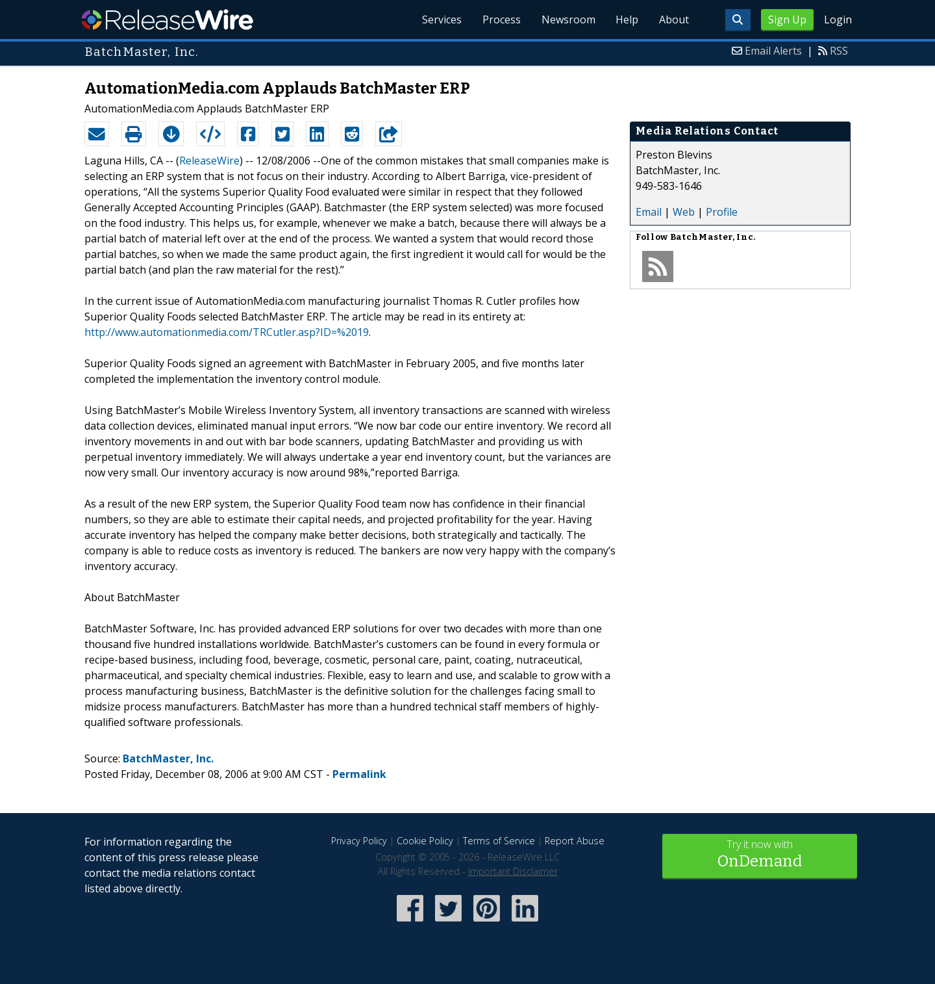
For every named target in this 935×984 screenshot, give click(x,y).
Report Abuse (575, 841)
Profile (722, 212)
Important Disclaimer (513, 871)
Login (838, 19)
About (674, 19)
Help (627, 19)
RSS (839, 51)
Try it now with (759, 855)
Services (441, 19)
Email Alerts (773, 51)
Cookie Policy (425, 841)
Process (501, 19)
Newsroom (568, 19)
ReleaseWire (167, 19)
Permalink (359, 774)
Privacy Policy (359, 841)
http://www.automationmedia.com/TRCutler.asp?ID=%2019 (226, 332)
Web (684, 212)
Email (649, 212)
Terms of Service (499, 841)
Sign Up (787, 19)
